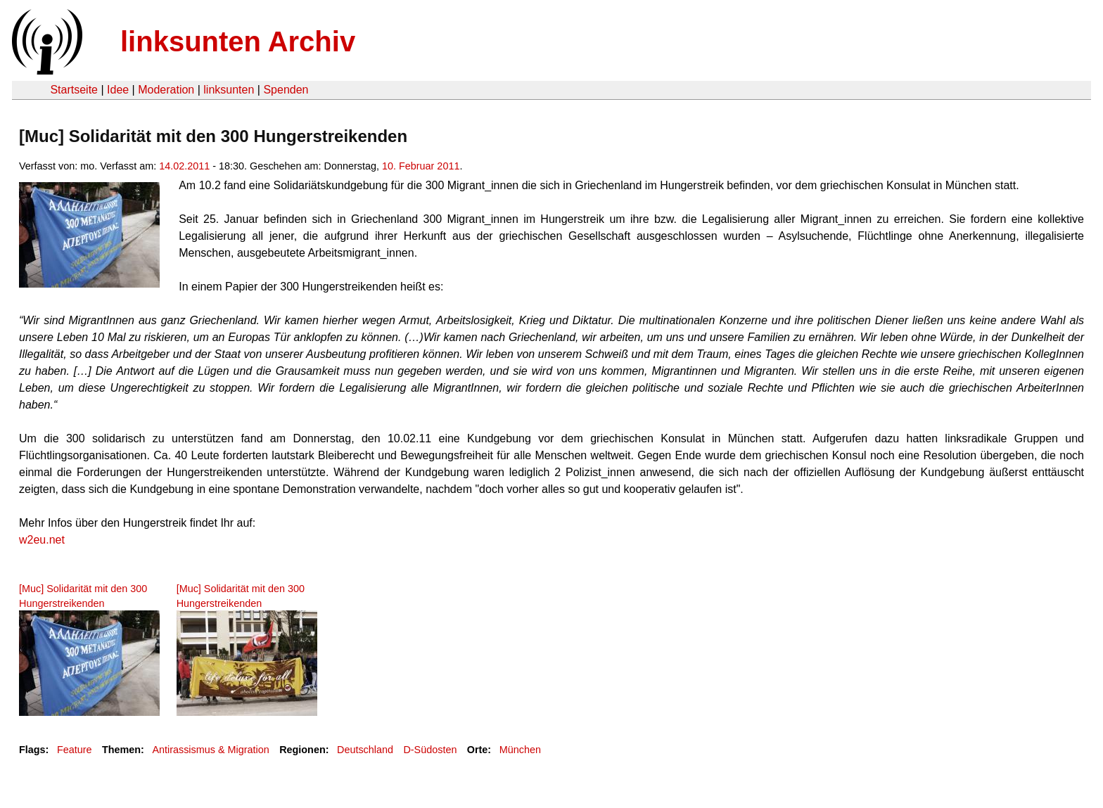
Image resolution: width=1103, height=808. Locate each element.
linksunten (228, 90)
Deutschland (365, 749)
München (520, 749)
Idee (118, 90)
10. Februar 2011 (420, 166)
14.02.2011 (184, 166)
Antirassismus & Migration (210, 749)
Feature (74, 749)
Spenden (285, 90)
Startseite (74, 90)
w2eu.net (42, 540)
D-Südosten (430, 749)
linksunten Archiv (237, 41)
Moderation (166, 90)
